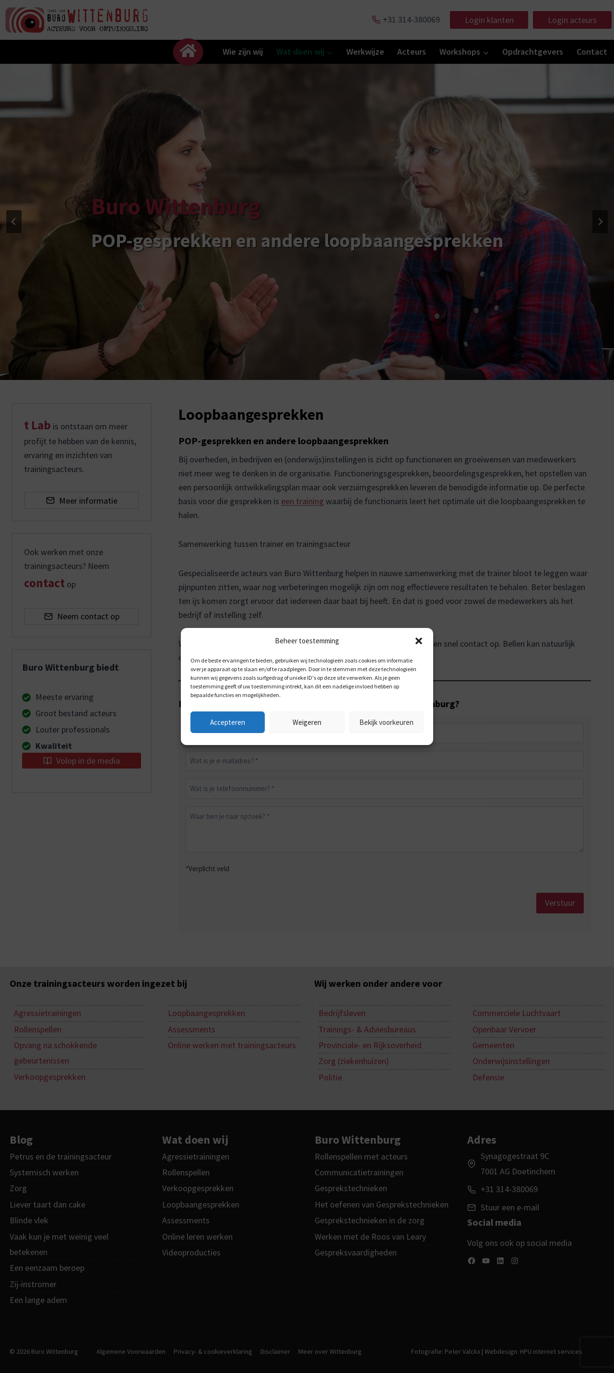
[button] (419, 641)
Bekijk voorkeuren (386, 722)
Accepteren (227, 722)
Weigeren (307, 722)
